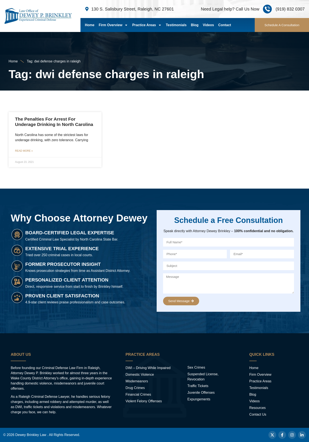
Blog (194, 25)
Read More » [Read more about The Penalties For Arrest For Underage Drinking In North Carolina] (24, 150)
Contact (224, 25)
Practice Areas (147, 25)
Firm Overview (113, 25)
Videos (208, 25)
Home (89, 25)
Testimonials (176, 25)
